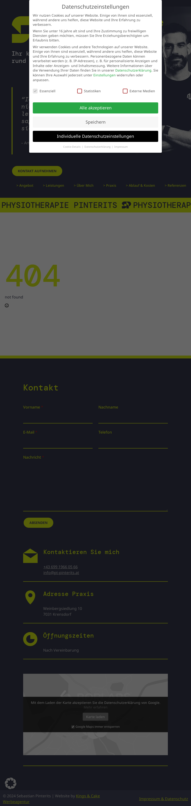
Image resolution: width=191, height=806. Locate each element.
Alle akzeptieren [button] (96, 104)
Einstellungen (104, 72)
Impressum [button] (121, 143)
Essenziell (44, 88)
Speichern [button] (96, 119)
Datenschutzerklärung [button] (97, 143)
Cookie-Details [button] (72, 143)
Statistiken (89, 88)
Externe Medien (139, 88)
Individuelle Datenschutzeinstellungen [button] (95, 133)
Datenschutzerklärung (133, 67)
